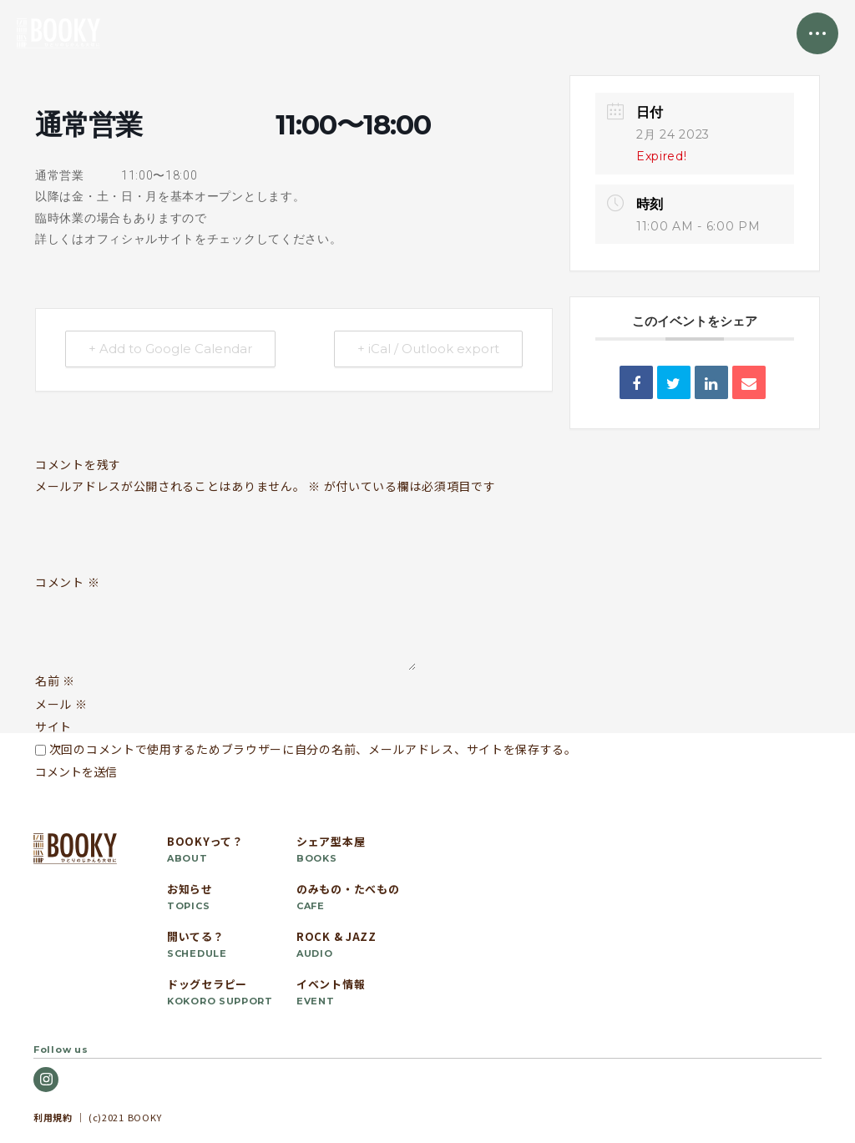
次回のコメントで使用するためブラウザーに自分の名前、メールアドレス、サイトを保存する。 (313, 749)
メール (61, 703)
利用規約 (53, 1117)
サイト (53, 726)
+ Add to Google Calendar (171, 349)
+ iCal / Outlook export (427, 349)
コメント (67, 582)
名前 (55, 680)
